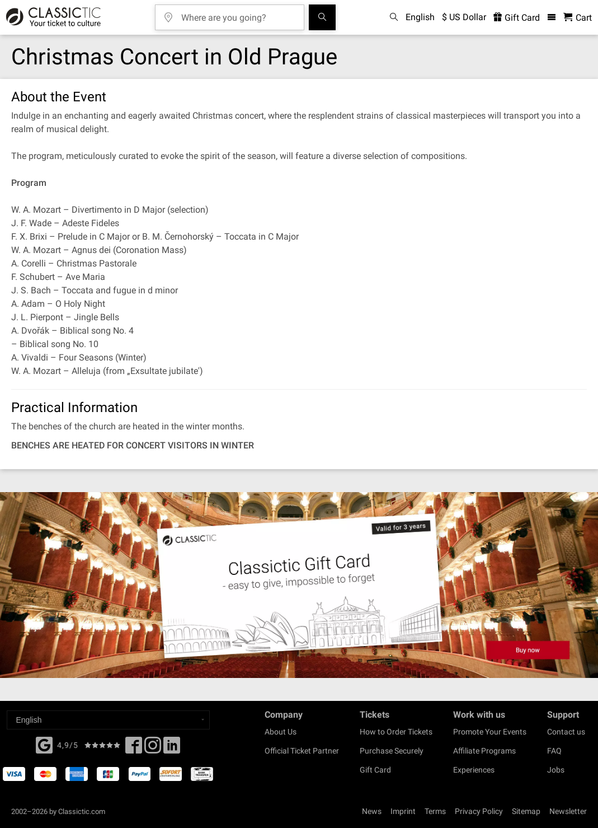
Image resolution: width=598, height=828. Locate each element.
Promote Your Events (489, 731)
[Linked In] (171, 748)
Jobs (555, 769)
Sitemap (526, 811)
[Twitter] (152, 748)
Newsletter (568, 811)
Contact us (566, 731)
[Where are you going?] (237, 13)
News (372, 811)
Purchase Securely (391, 750)
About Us (280, 731)
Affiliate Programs (484, 750)
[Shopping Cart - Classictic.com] (577, 17)
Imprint (403, 811)
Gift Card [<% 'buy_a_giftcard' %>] (516, 17)
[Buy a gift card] (299, 585)
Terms (435, 811)
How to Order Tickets (396, 731)
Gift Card (375, 769)
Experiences (474, 769)
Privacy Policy (479, 811)
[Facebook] (44, 744)
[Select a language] (108, 719)
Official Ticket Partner (302, 750)
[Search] (322, 17)
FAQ (554, 750)
